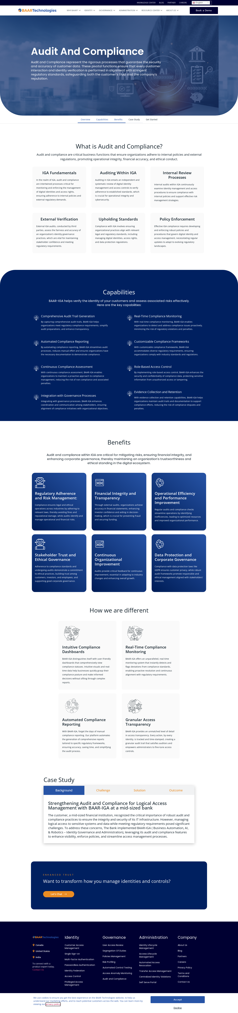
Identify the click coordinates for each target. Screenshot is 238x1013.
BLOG (161, 2)
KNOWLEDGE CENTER (146, 2)
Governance (107, 10)
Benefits (118, 119)
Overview (85, 119)
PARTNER (171, 2)
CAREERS (183, 2)
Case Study (134, 119)
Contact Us (38, 969)
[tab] (64, 790)
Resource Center (152, 10)
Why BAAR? (74, 10)
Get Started (151, 119)
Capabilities (102, 119)
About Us (172, 10)
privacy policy (53, 1004)
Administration (128, 10)
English (198, 2)
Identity (90, 10)
